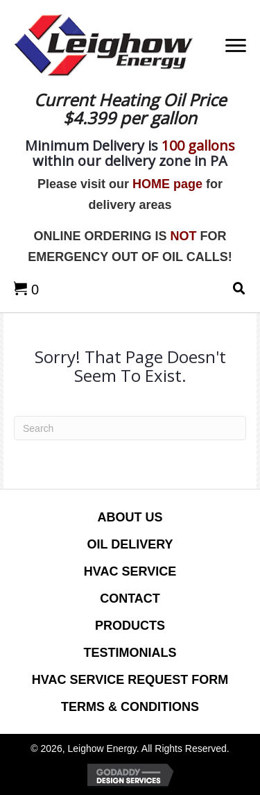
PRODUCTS (130, 625)
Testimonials (130, 652)
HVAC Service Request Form (130, 679)
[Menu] (235, 46)
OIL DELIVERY (130, 544)
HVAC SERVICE (130, 571)
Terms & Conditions (130, 707)
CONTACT (130, 598)
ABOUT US (130, 517)
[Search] (130, 428)
